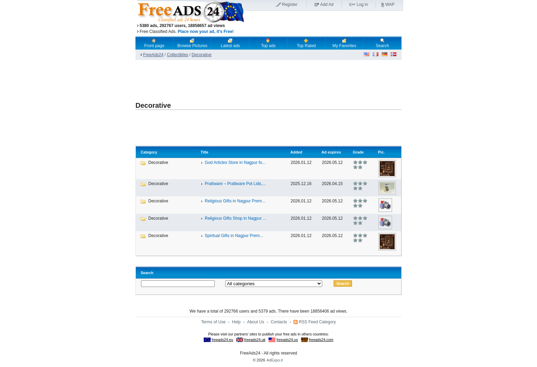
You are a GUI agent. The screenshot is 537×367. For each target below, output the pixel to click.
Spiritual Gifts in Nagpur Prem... (234, 235)
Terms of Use (213, 322)
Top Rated (306, 43)
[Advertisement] (325, 24)
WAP (390, 4)
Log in (362, 4)
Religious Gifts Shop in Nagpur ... (235, 218)
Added (296, 152)
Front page (154, 43)
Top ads (268, 43)
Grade (358, 152)
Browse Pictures (192, 43)
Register (290, 4)
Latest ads (230, 43)
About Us (255, 322)
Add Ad (327, 4)
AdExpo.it (274, 360)
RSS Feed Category (317, 322)
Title (204, 152)
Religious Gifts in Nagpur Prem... (235, 201)
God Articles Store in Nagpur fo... (235, 162)
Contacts (279, 322)
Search (382, 43)
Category (149, 152)
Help (236, 322)
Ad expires (331, 152)
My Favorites (344, 43)
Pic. (381, 152)
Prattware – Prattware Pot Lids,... (235, 183)
